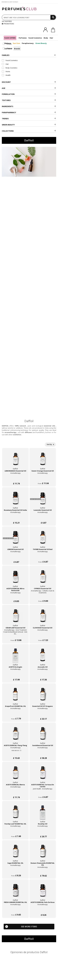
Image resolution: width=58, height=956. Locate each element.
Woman (7, 48)
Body (46, 38)
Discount (29, 82)
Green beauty (29, 125)
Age (29, 88)
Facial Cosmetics (35, 38)
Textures (29, 100)
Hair (51, 38)
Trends (29, 118)
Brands (17, 49)
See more (8, 49)
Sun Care (16, 43)
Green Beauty (41, 43)
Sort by (50, 444)
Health (6, 75)
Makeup (7, 43)
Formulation (29, 94)
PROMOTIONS (8, 24)
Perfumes (23, 38)
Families (29, 55)
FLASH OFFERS (10, 38)
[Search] (53, 17)
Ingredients (29, 106)
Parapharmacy (28, 43)
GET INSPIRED (7, 21)
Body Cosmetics (9, 68)
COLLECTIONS (29, 131)
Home (6, 71)
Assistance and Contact (10, 2)
